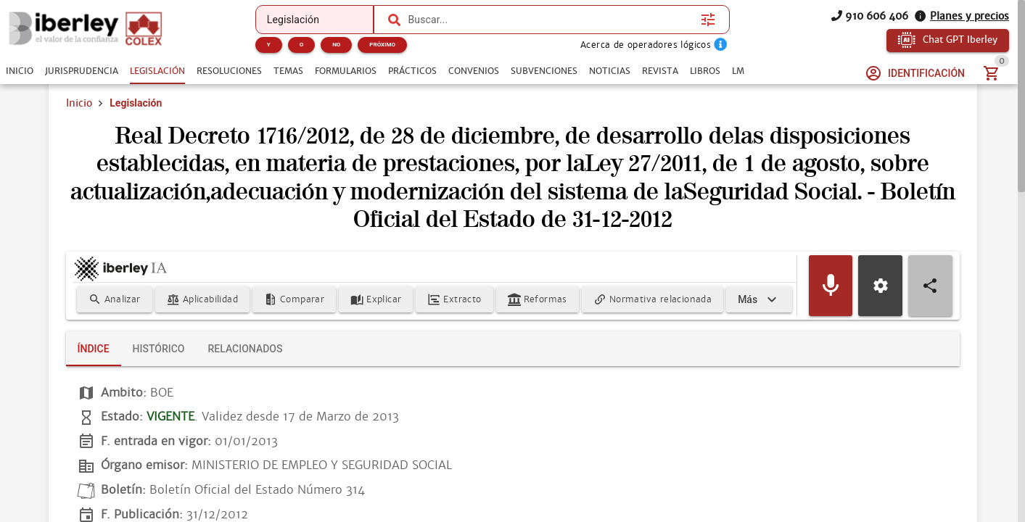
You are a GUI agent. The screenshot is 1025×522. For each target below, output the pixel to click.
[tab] (19, 71)
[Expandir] (759, 299)
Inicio (79, 102)
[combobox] (550, 19)
